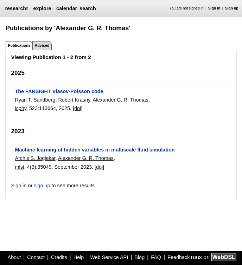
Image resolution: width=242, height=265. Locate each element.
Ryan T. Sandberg (35, 100)
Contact (36, 257)
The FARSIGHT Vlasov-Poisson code (59, 91)
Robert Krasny (74, 100)
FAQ (156, 257)
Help (79, 257)
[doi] (77, 108)
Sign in (214, 8)
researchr (16, 8)
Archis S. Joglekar (35, 158)
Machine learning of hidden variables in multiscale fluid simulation (94, 150)
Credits (59, 257)
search (87, 8)
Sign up (231, 8)
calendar (66, 8)
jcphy (20, 108)
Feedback (178, 257)
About (14, 257)
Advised (41, 45)
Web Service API (109, 257)
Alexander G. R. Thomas (120, 100)
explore (42, 8)
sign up (42, 185)
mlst (19, 167)
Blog (139, 257)
